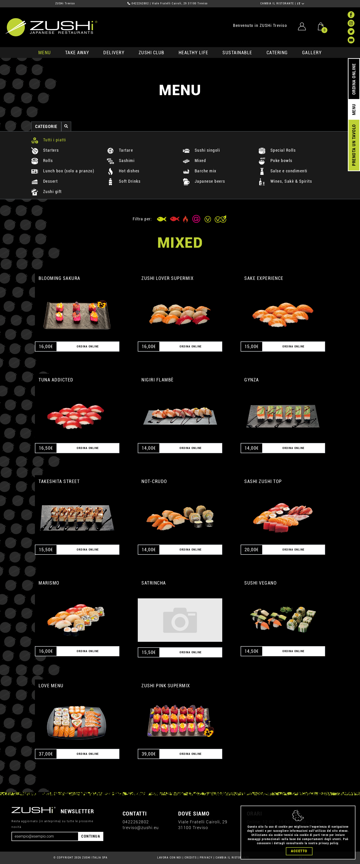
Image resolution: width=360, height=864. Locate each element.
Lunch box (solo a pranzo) (62, 170)
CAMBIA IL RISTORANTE (277, 3)
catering (277, 52)
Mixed (194, 160)
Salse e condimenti (283, 170)
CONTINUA (90, 836)
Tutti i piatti (48, 139)
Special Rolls (277, 150)
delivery (113, 52)
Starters (45, 150)
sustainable (237, 52)
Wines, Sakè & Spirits (285, 181)
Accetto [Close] (299, 851)
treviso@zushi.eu (141, 827)
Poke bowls (275, 160)
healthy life (193, 52)
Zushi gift (46, 191)
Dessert (44, 181)
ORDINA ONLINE (354, 79)
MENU (44, 52)
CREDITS (191, 857)
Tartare (120, 150)
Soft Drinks (124, 181)
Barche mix (200, 170)
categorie (46, 126)
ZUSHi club (151, 52)
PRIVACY (206, 857)
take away (77, 52)
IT (300, 3)
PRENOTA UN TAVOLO (354, 145)
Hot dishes (123, 170)
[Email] (45, 836)
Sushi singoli (201, 150)
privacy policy (328, 843)
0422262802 (140, 3)
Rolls (42, 160)
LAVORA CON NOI (169, 857)
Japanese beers (204, 181)
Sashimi (121, 160)
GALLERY (312, 52)
